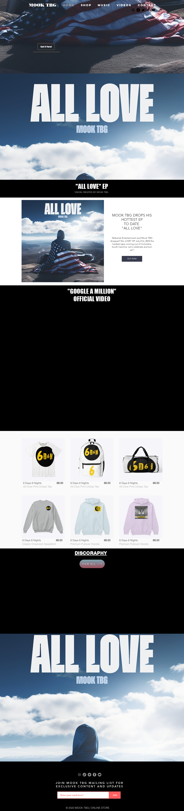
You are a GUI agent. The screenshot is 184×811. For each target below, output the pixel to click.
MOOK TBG (42, 5)
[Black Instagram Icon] (133, 10)
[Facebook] (94, 774)
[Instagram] (79, 774)
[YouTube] (99, 774)
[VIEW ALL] (92, 564)
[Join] (115, 795)
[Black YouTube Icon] (153, 10)
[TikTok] (138, 10)
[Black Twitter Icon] (143, 10)
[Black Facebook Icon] (148, 10)
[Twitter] (89, 774)
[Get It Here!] (46, 46)
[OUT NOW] (132, 259)
